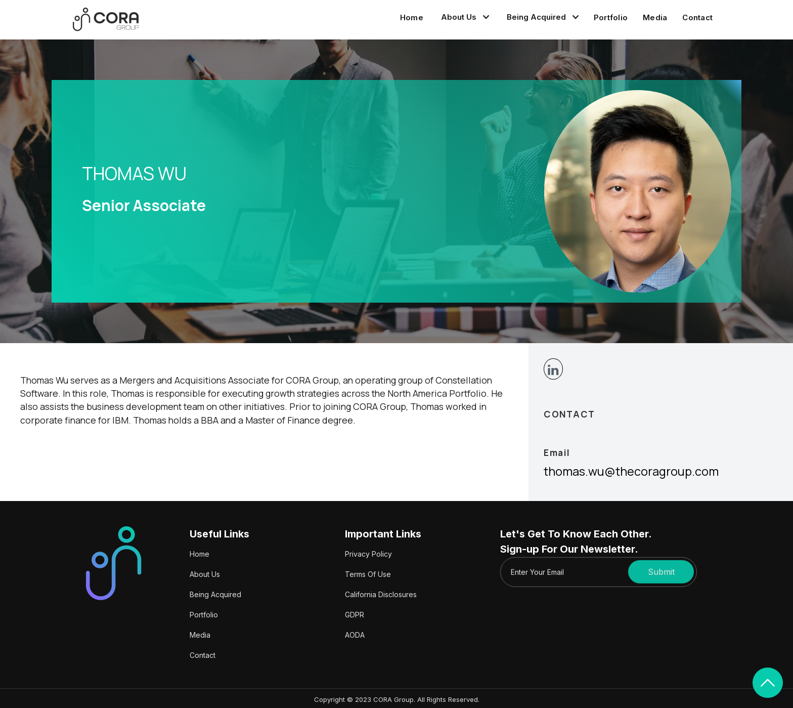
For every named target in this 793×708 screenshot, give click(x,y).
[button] (464, 17)
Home (411, 17)
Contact (697, 17)
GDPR (354, 614)
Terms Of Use (368, 574)
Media (655, 17)
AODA (355, 635)
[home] (106, 19)
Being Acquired (215, 594)
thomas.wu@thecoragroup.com (631, 471)
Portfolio (611, 17)
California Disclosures (381, 594)
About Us (205, 574)
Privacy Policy (368, 554)
